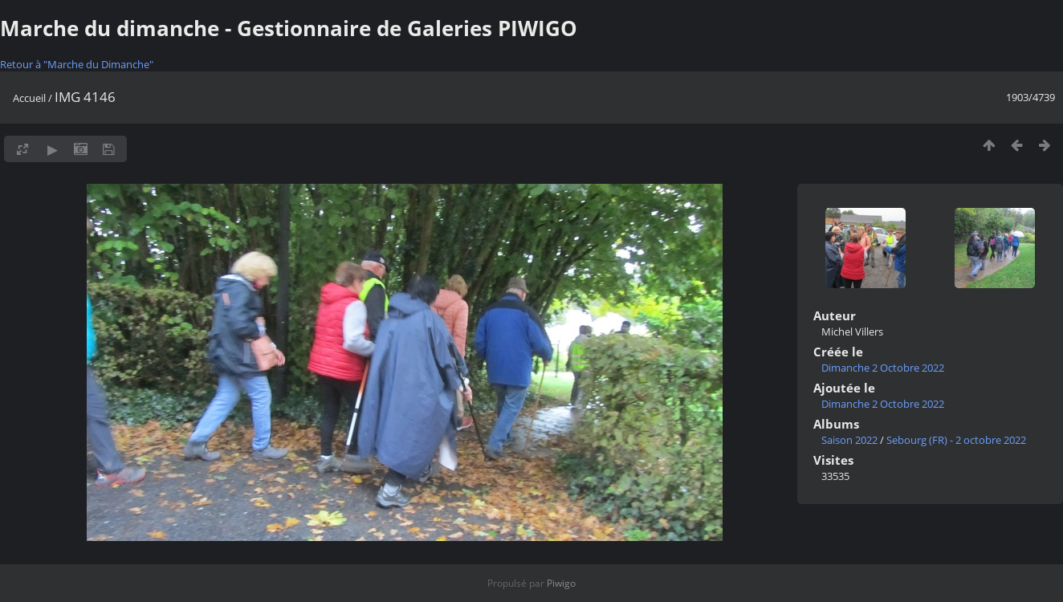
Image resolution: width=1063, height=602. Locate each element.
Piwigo (561, 583)
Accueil (29, 98)
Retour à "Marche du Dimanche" (76, 64)
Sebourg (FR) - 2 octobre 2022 (956, 440)
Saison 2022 (849, 440)
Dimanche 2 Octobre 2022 (882, 367)
